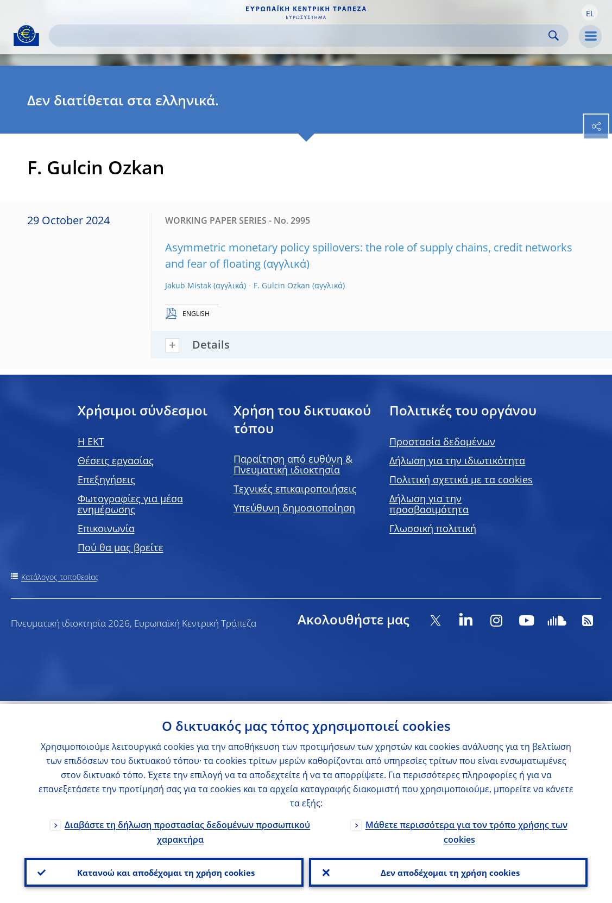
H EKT (91, 441)
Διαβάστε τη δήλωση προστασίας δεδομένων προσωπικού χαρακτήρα (187, 829)
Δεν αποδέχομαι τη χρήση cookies (448, 871)
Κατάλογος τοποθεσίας (60, 577)
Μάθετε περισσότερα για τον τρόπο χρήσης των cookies (466, 829)
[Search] (300, 35)
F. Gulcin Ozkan (282, 285)
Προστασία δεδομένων (442, 441)
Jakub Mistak (188, 285)
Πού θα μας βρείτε (120, 547)
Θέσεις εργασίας (116, 460)
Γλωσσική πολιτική (432, 528)
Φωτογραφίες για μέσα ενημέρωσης (130, 504)
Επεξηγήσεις (106, 479)
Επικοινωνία (106, 528)
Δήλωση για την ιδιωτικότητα (457, 460)
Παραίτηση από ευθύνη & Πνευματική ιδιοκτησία (293, 464)
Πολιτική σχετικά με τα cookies (461, 479)
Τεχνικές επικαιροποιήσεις (295, 488)
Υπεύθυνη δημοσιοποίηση (294, 507)
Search (554, 35)
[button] (590, 12)
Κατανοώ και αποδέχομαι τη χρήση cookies (164, 871)
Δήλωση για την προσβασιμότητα (429, 504)
